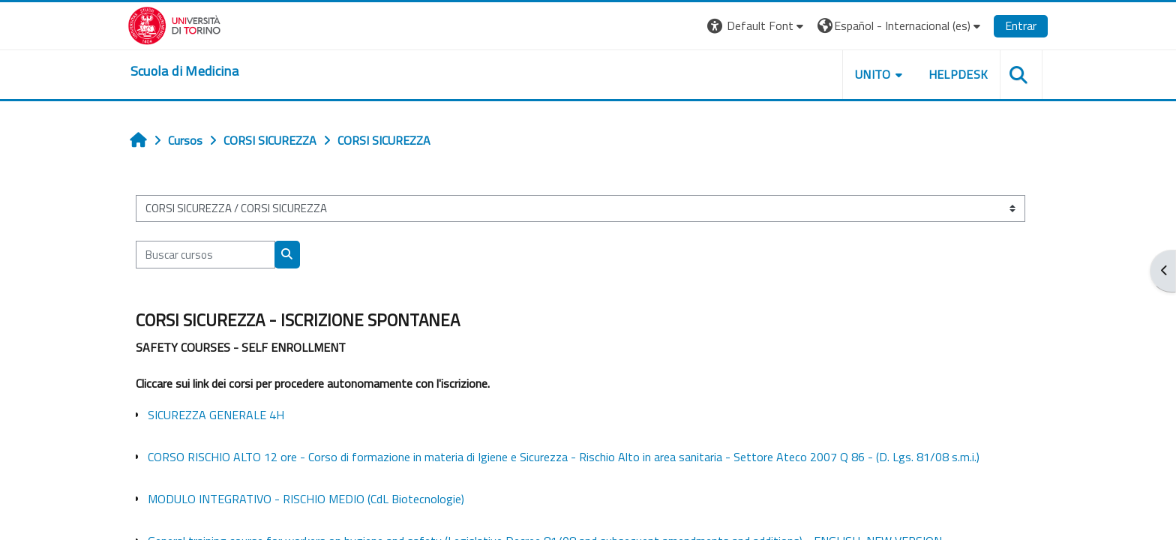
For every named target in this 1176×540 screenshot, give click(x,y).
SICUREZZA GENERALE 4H (235, 415)
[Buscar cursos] (225, 254)
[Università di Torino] (196, 24)
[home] (206, 71)
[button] (734, 26)
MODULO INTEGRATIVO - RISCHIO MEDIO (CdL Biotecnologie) (325, 499)
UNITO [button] (851, 74)
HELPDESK (936, 74)
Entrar (999, 25)
